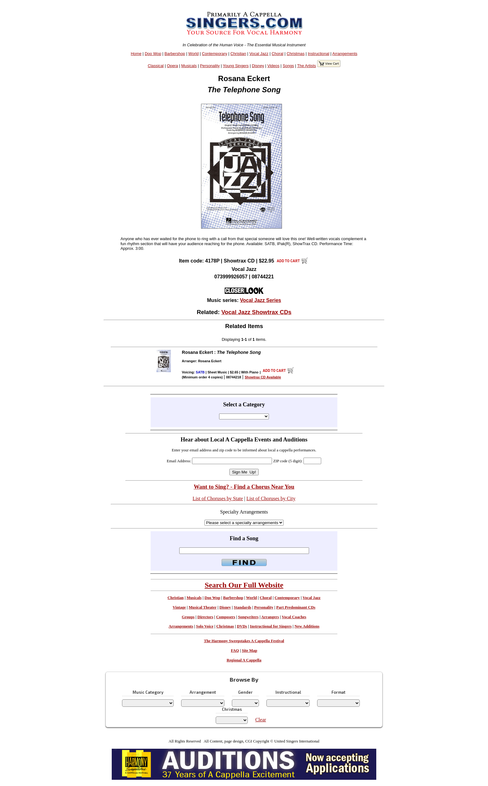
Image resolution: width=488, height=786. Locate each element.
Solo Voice (205, 626)
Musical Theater (202, 607)
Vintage (179, 607)
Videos (273, 65)
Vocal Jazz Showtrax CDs (256, 312)
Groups (188, 617)
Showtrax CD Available (263, 377)
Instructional (318, 53)
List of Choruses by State (218, 498)
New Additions (306, 626)
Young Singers (236, 65)
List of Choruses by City (270, 498)
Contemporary (214, 53)
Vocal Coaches (294, 617)
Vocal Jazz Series (260, 300)
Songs (288, 65)
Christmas (296, 53)
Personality (210, 65)
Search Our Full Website (244, 585)
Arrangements (344, 53)
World (193, 53)
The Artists (306, 65)
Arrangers (270, 617)
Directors (205, 617)
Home (136, 53)
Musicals (189, 65)
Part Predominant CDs (296, 607)
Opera (172, 65)
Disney (258, 65)
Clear (260, 719)
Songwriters (248, 617)
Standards (242, 607)
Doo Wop (153, 53)
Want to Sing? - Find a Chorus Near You (244, 486)
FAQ (235, 650)
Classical (156, 65)
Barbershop (175, 53)
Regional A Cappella (244, 660)
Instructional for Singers (271, 626)
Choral (278, 53)
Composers (225, 617)
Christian (238, 53)
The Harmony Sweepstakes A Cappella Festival (244, 641)
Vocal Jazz (258, 53)
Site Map (249, 650)
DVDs (242, 626)
